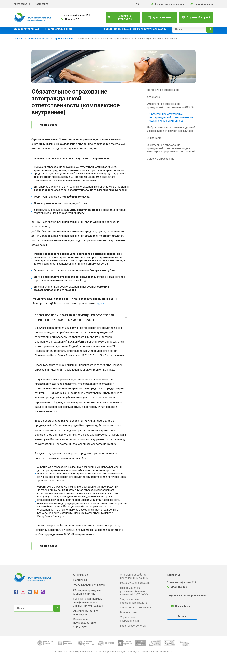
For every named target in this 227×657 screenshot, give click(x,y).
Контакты (173, 574)
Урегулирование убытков (89, 585)
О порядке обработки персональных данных (134, 576)
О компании (80, 574)
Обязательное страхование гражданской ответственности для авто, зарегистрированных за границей (171, 148)
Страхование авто (63, 38)
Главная (18, 38)
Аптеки (182, 616)
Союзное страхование (160, 158)
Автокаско (153, 97)
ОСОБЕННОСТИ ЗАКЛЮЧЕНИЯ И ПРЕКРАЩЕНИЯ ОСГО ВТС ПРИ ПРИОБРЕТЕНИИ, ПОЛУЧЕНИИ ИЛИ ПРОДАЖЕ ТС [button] (74, 318)
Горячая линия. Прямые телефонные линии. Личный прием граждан (88, 602)
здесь (100, 303)
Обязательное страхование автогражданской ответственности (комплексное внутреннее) (171, 117)
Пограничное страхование (163, 89)
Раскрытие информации (135, 582)
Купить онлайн (157, 16)
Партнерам (80, 580)
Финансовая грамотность (135, 607)
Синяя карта (154, 138)
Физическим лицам (28, 29)
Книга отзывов (22, 4)
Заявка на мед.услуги (118, 16)
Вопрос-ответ (128, 612)
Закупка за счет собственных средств (133, 601)
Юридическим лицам (60, 29)
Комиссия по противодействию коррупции (84, 623)
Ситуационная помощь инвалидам (187, 595)
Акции (108, 29)
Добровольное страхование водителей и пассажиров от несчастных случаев (171, 129)
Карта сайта (41, 4)
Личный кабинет (201, 4)
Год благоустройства (133, 625)
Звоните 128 (177, 587)
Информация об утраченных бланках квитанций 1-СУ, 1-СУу (134, 591)
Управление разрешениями (129, 619)
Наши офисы (122, 29)
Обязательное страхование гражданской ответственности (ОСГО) (170, 105)
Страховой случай (195, 16)
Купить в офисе (48, 125)
